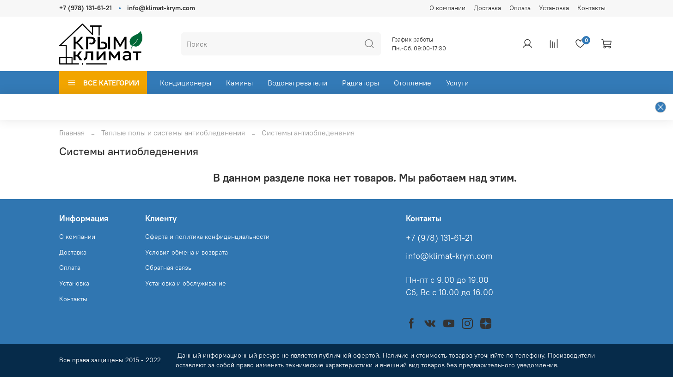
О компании (447, 8)
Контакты (591, 8)
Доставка (487, 8)
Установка (554, 8)
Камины (239, 82)
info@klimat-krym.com (161, 8)
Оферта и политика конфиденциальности (207, 236)
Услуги (457, 82)
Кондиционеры (185, 82)
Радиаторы (360, 82)
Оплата (520, 8)
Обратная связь (168, 267)
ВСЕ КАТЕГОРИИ (103, 82)
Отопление (412, 82)
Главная (72, 132)
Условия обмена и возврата (186, 252)
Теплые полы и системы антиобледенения (173, 132)
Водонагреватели (297, 82)
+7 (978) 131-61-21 (85, 8)
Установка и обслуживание (185, 283)
